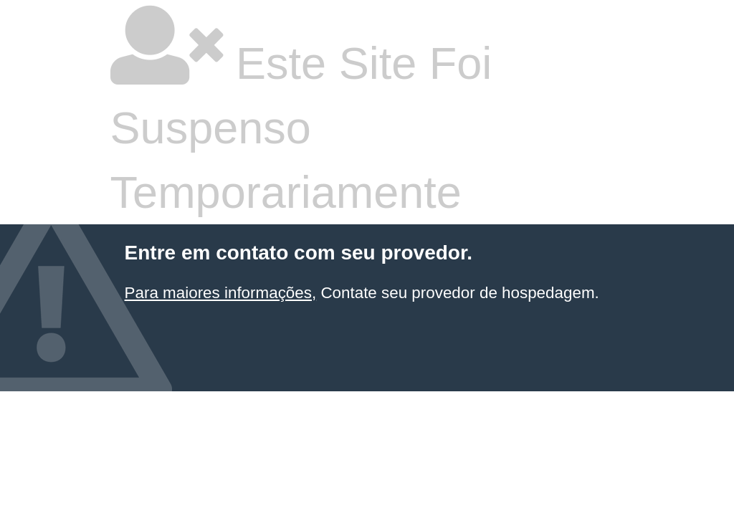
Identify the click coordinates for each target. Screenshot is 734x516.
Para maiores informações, (221, 293)
